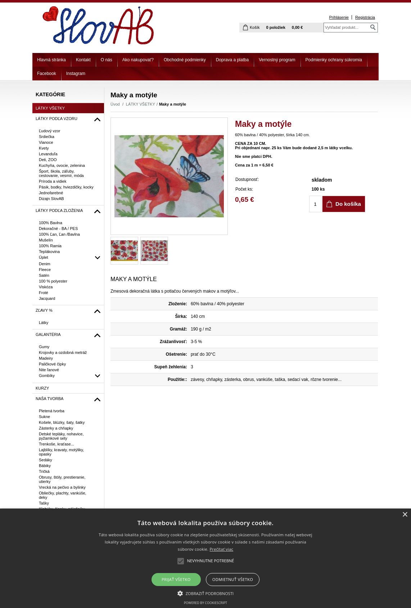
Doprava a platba (232, 59)
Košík (255, 27)
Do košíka (348, 204)
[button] (205, 593)
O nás (106, 59)
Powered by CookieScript (205, 602)
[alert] (205, 558)
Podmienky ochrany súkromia (334, 59)
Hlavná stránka (51, 59)
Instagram (75, 73)
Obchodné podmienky (185, 59)
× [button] (404, 515)
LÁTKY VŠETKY (140, 104)
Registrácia (365, 17)
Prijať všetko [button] (176, 579)
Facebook (46, 73)
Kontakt (83, 59)
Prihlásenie (338, 17)
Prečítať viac (221, 549)
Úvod (115, 104)
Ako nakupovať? (138, 59)
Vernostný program (277, 59)
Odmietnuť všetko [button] (232, 579)
